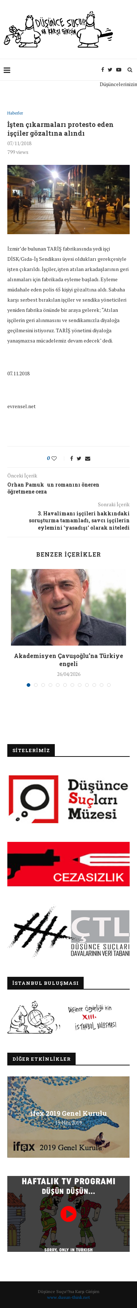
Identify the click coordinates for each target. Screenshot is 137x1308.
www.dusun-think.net (68, 1297)
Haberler (15, 113)
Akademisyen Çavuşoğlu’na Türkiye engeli (68, 659)
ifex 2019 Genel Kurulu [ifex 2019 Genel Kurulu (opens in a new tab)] (68, 1112)
